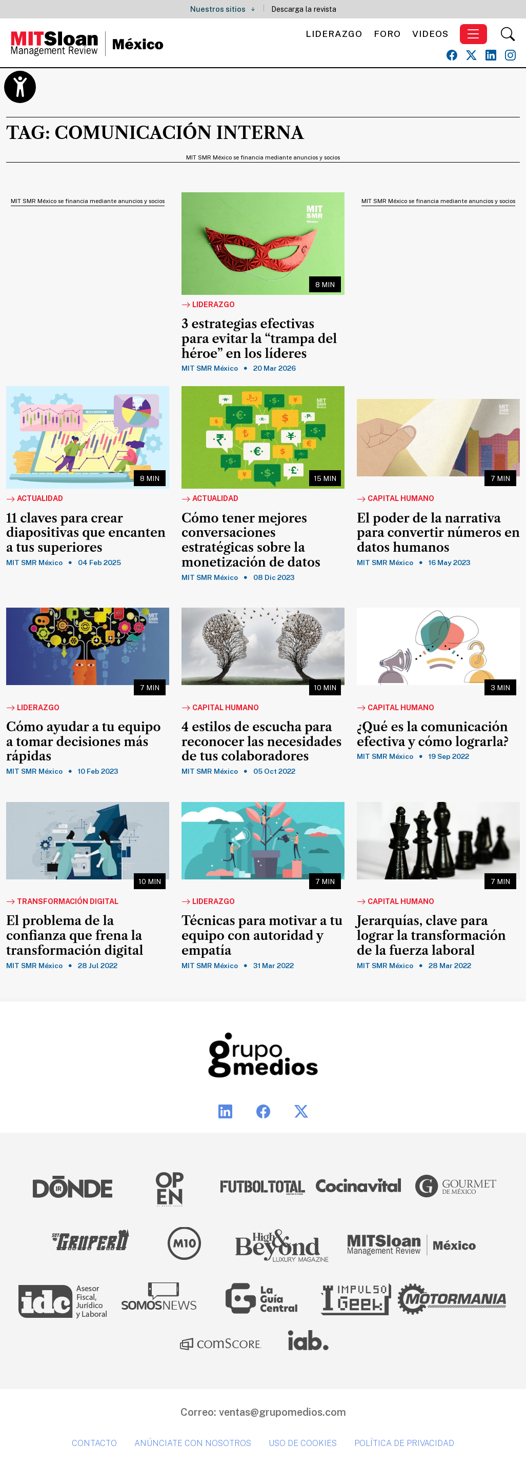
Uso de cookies (303, 1443)
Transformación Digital (62, 902)
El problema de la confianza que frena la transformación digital (74, 936)
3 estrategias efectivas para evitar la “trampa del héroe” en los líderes (259, 339)
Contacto (94, 1443)
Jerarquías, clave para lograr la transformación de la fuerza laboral (431, 936)
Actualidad (34, 499)
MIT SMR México (209, 368)
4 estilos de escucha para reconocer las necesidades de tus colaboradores (261, 742)
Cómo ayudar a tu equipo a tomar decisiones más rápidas (83, 742)
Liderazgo (334, 33)
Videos (430, 33)
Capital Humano (395, 499)
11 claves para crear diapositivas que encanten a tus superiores (86, 533)
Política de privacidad (404, 1443)
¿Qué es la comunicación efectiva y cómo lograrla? (433, 734)
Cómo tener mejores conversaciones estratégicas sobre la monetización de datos (250, 540)
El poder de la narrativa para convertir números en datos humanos (438, 533)
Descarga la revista (303, 9)
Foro (387, 33)
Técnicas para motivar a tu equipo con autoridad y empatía (261, 936)
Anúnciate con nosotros (192, 1443)
